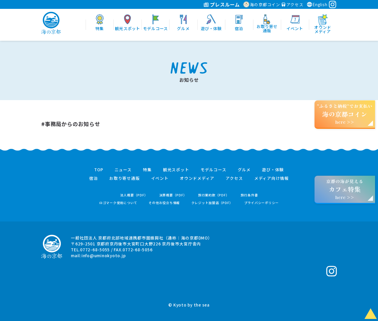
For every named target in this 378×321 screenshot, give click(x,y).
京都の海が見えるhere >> (344, 189)
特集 (147, 170)
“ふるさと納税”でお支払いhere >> (345, 114)
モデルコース (214, 170)
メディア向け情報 (271, 178)
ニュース (123, 170)
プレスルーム (221, 4)
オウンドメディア (197, 178)
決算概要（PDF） (173, 195)
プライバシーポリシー (261, 202)
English (317, 4)
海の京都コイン (261, 4)
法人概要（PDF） (134, 195)
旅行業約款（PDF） (213, 195)
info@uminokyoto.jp (104, 255)
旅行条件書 (249, 195)
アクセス (293, 4)
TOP (98, 170)
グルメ (244, 170)
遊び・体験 (273, 170)
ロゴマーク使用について (118, 202)
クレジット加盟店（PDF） (212, 202)
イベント (160, 178)
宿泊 (93, 178)
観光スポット (176, 170)
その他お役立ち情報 (164, 202)
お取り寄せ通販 (124, 178)
